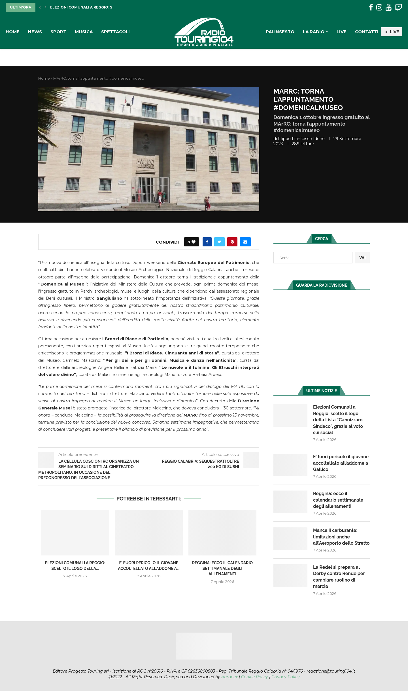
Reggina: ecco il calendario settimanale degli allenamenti (222, 568)
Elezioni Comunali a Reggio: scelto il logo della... (103, 7)
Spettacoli (115, 31)
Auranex (229, 676)
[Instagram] (379, 7)
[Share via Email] (245, 241)
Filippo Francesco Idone (301, 138)
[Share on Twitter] (219, 241)
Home (13, 31)
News (35, 31)
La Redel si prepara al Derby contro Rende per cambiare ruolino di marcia (339, 577)
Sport (58, 31)
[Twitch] (398, 7)
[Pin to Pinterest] (232, 241)
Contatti (367, 31)
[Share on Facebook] (207, 241)
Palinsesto (280, 31)
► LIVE (392, 31)
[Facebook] (371, 7)
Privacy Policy (285, 676)
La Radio (313, 31)
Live (342, 31)
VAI (362, 257)
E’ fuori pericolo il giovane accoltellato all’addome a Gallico (341, 463)
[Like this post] (194, 241)
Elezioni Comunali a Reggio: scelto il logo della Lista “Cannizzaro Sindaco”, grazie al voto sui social (338, 419)
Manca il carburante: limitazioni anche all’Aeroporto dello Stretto (341, 537)
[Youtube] (388, 7)
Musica (84, 31)
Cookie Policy (254, 676)
